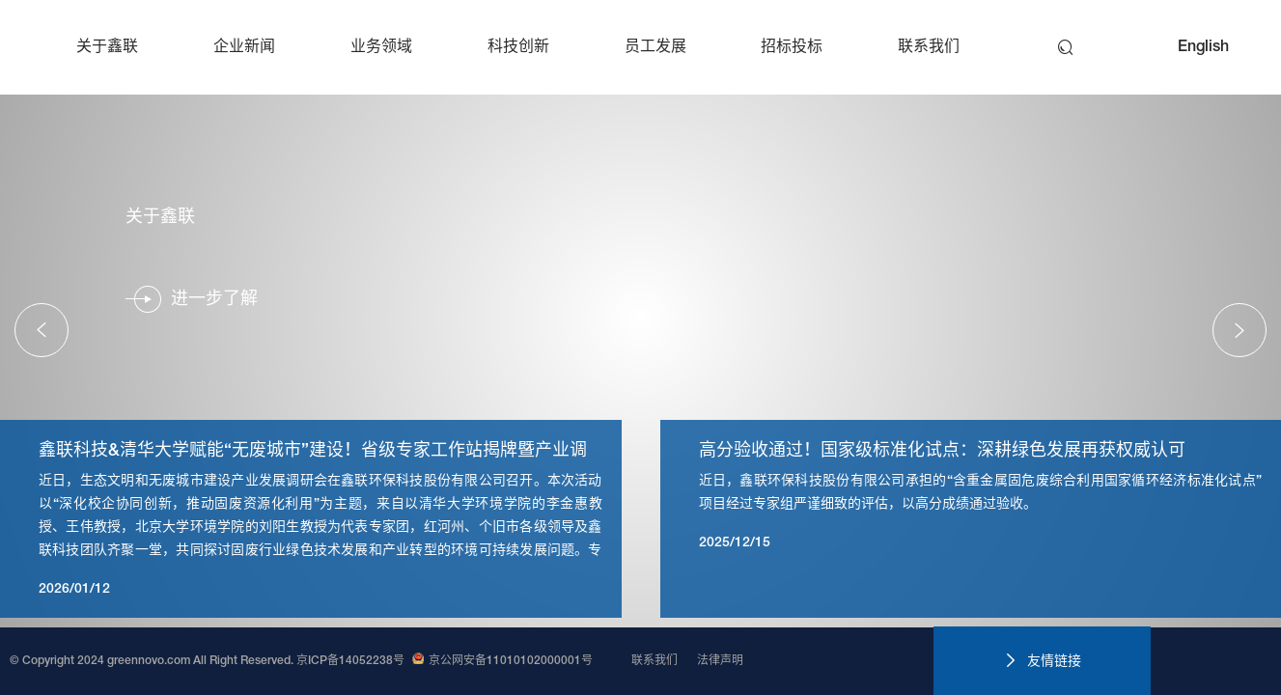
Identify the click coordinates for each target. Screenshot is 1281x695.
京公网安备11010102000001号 (502, 661)
